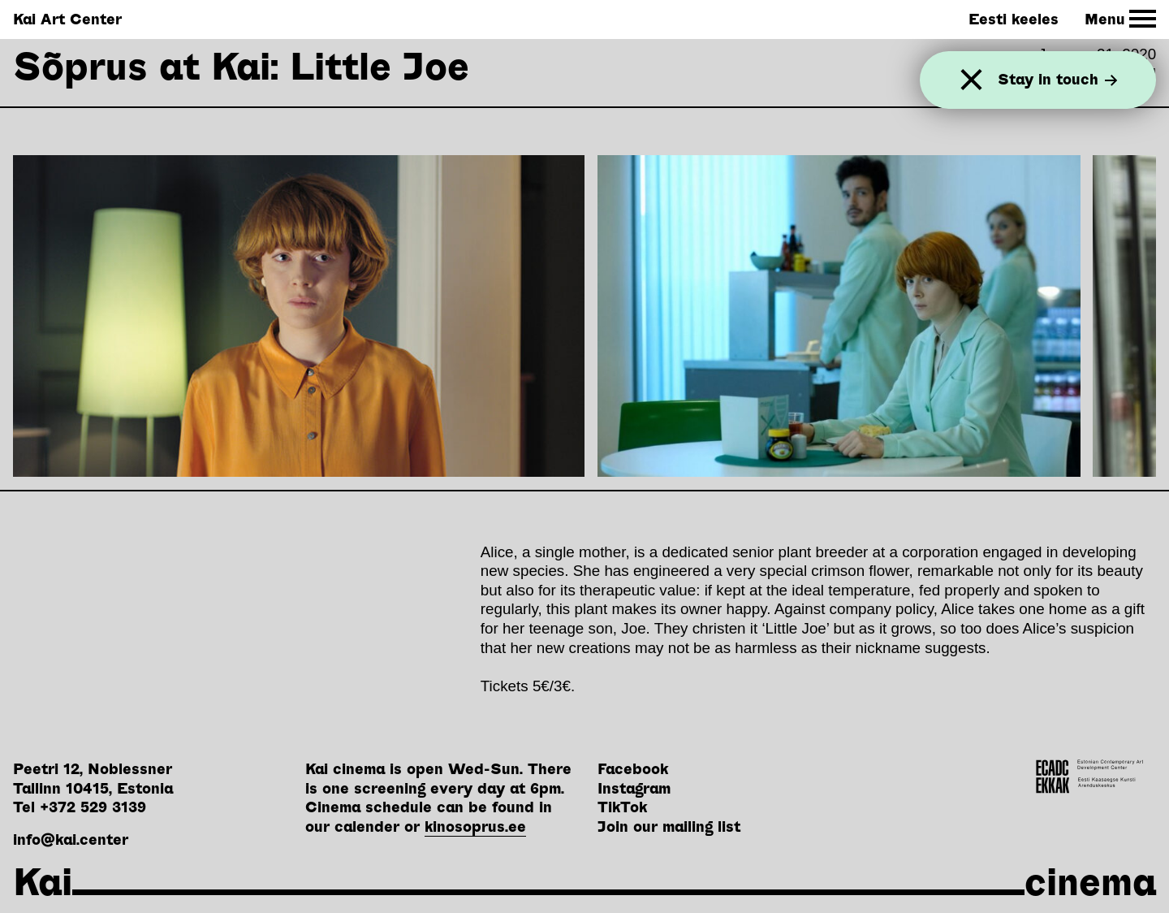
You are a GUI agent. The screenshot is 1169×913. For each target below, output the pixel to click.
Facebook (632, 768)
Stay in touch (1058, 80)
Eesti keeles (1013, 19)
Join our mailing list (668, 826)
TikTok (622, 807)
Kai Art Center (67, 19)
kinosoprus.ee (475, 826)
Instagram (634, 788)
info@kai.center (70, 839)
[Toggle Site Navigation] (1121, 19)
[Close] (971, 80)
